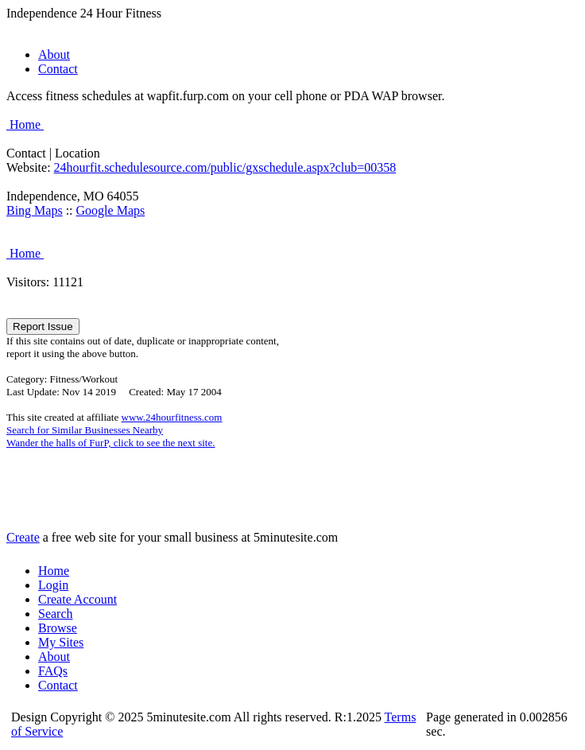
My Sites (60, 642)
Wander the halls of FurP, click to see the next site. (110, 443)
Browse (57, 628)
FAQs (53, 671)
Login (53, 585)
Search (55, 613)
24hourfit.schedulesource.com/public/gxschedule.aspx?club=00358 (225, 167)
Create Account (77, 599)
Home (25, 124)
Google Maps (110, 210)
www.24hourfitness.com (172, 417)
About (54, 54)
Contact (58, 69)
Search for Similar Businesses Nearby (84, 430)
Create (23, 537)
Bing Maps (34, 210)
